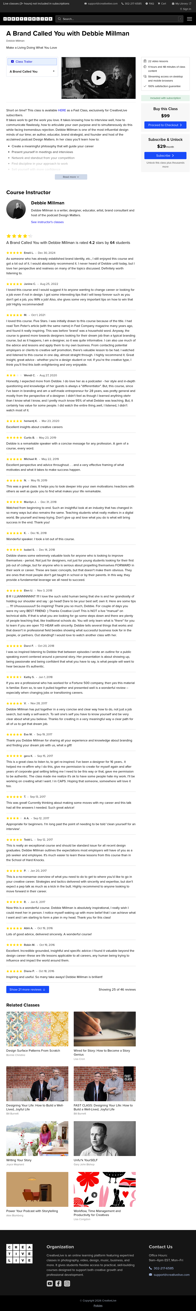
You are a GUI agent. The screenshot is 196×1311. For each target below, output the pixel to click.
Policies (98, 1305)
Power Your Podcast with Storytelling (32, 1211)
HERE (61, 110)
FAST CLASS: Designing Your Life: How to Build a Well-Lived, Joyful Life (103, 1107)
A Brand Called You (23, 71)
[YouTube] (50, 1283)
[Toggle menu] (189, 19)
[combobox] (119, 19)
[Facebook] (58, 1283)
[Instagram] (67, 1283)
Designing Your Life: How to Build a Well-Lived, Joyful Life (34, 1107)
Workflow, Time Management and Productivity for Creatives (97, 1213)
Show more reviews (28, 989)
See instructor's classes (47, 222)
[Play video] (98, 78)
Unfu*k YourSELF (86, 1160)
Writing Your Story (18, 1160)
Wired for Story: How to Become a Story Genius (102, 1052)
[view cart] (163, 3)
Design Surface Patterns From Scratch (33, 1050)
